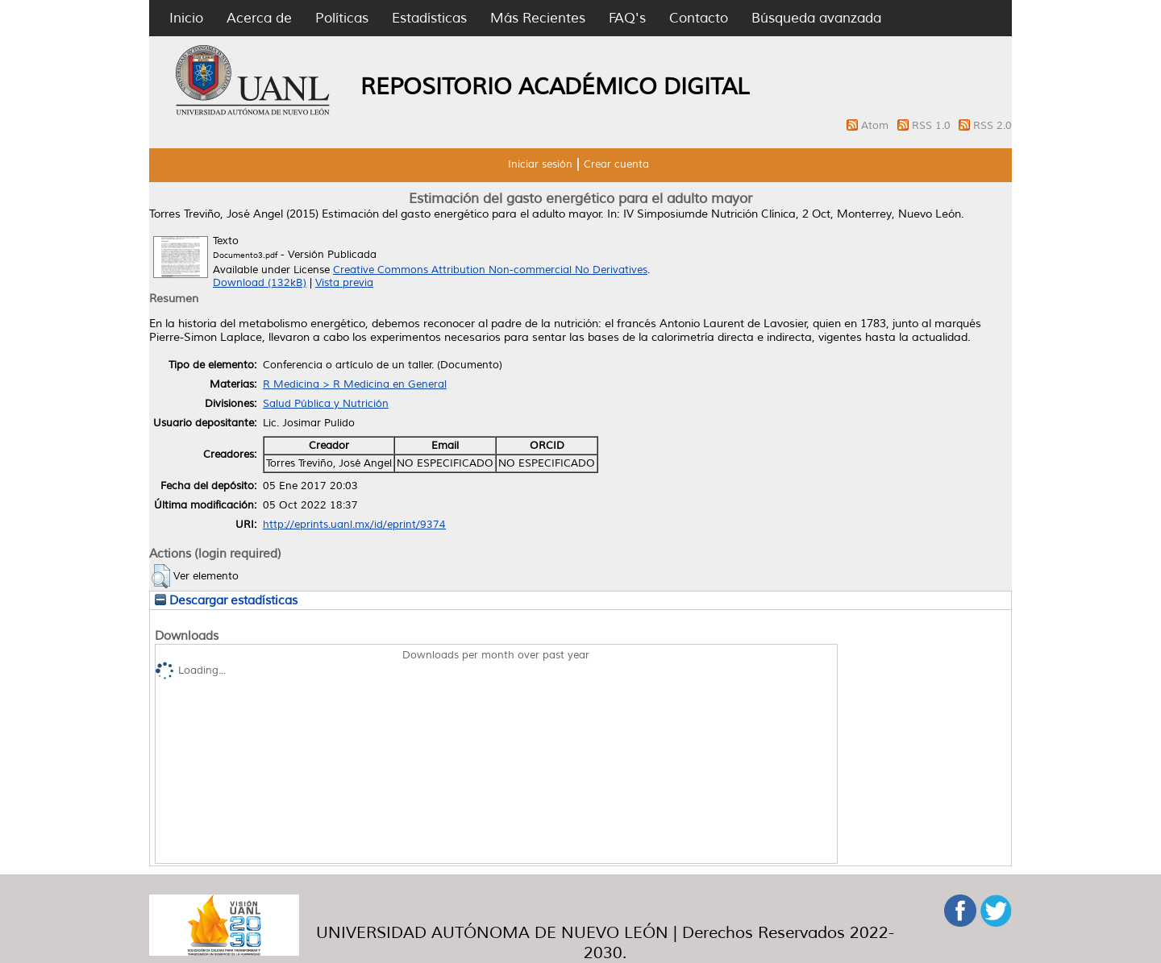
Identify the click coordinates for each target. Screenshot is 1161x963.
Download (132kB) (259, 282)
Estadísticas (429, 18)
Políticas (341, 18)
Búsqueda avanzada (816, 18)
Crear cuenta (616, 164)
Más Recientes (537, 18)
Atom (876, 125)
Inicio (186, 18)
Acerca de (259, 18)
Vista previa (344, 282)
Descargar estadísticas (226, 600)
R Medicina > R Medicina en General (355, 384)
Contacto (698, 18)
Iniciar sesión (540, 164)
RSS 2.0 (992, 125)
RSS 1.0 (933, 125)
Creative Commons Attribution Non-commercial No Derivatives (490, 270)
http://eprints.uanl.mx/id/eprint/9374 (354, 524)
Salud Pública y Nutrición (326, 403)
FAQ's (627, 18)
